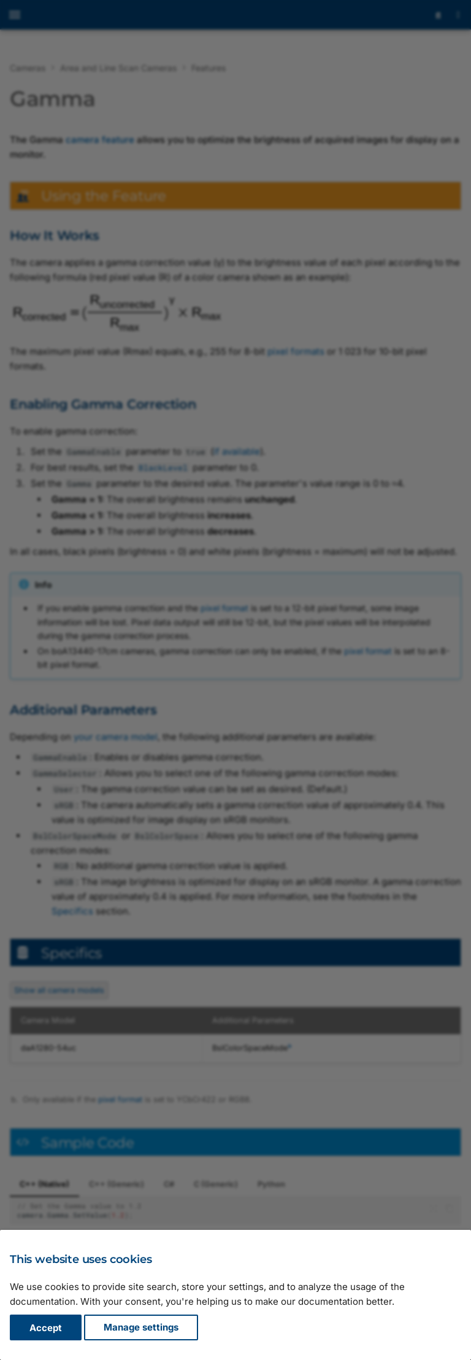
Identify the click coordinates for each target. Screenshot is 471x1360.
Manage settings (141, 1328)
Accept (45, 1328)
